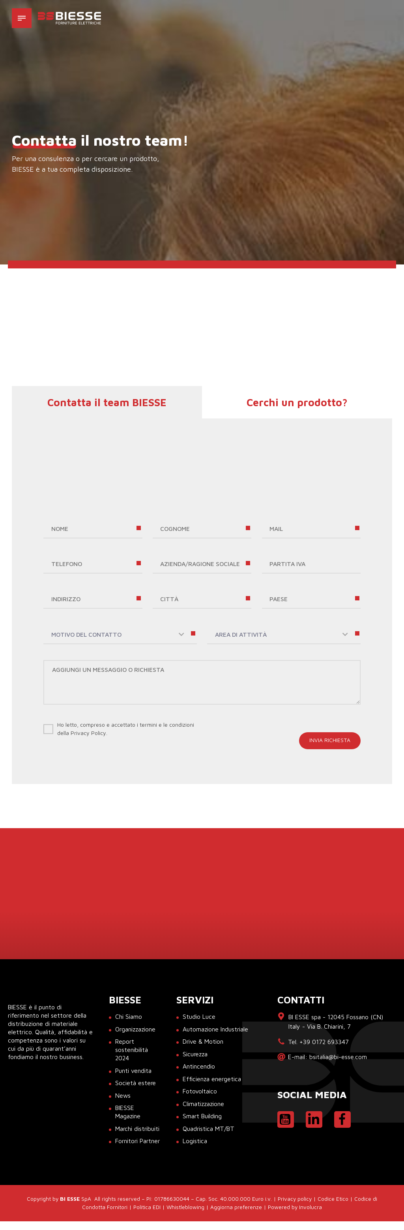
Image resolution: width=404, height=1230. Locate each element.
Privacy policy (295, 1207)
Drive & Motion (203, 1042)
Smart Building (202, 1116)
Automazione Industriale (216, 1029)
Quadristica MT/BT (209, 1128)
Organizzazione (136, 1029)
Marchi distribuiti (137, 1128)
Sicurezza (196, 1054)
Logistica (195, 1141)
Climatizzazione (204, 1104)
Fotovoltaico (200, 1091)
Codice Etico (333, 1207)
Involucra (310, 1216)
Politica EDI (147, 1216)
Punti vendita (133, 1070)
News (123, 1095)
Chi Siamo (128, 1017)
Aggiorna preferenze (236, 1216)
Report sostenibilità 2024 (131, 1050)
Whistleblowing (185, 1216)
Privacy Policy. (89, 733)
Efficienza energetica (212, 1079)
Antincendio (199, 1067)
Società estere (135, 1083)
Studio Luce (199, 1017)
